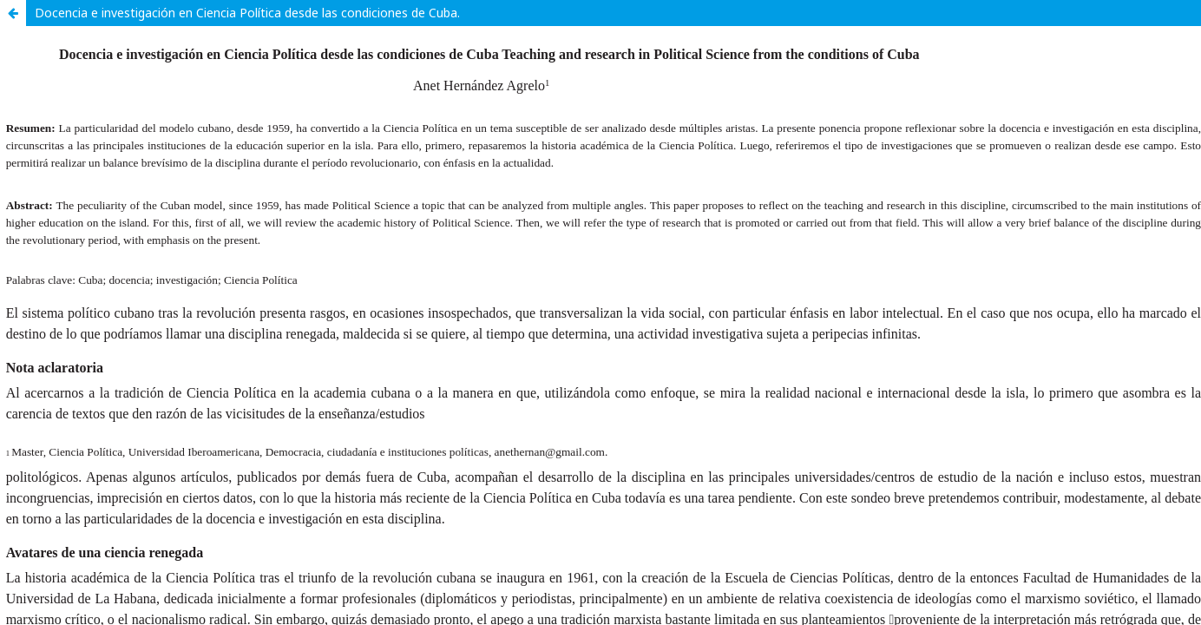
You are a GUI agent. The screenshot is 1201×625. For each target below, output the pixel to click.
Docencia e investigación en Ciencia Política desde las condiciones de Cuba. (247, 12)
